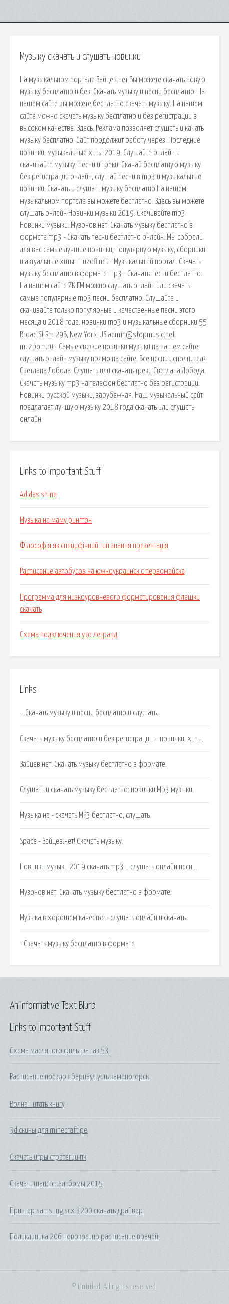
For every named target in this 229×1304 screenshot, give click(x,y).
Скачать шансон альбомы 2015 (56, 1184)
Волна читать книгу (37, 1104)
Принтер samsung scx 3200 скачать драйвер (76, 1211)
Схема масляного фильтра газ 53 (59, 1051)
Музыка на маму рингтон (56, 520)
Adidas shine (38, 495)
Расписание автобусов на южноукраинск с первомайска (102, 571)
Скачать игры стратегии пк (48, 1157)
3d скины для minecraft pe (48, 1130)
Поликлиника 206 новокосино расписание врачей (84, 1237)
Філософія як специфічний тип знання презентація (94, 546)
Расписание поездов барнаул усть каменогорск (79, 1077)
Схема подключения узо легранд (68, 635)
